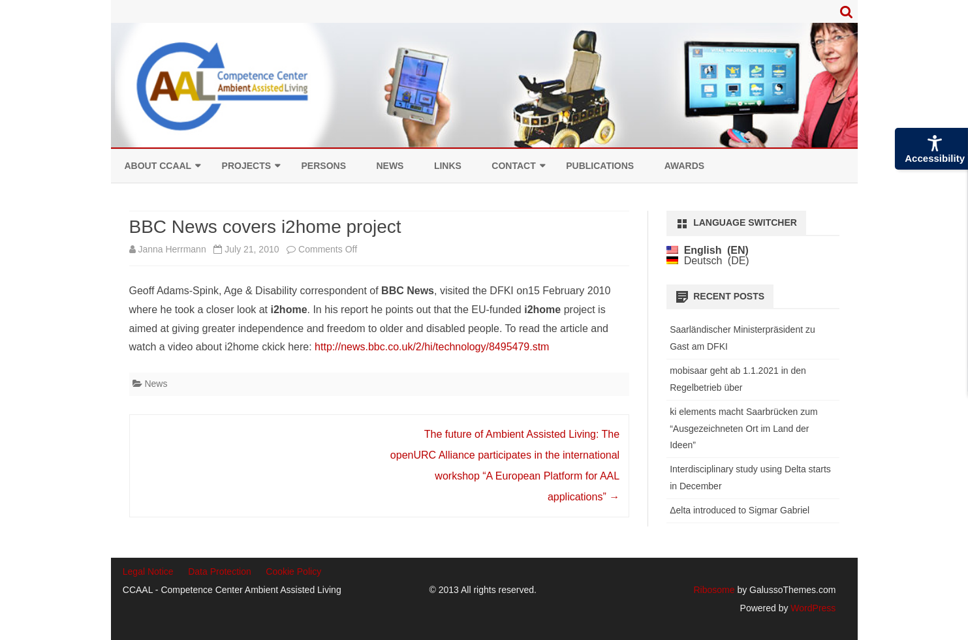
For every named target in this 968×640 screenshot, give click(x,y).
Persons (324, 165)
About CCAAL (158, 165)
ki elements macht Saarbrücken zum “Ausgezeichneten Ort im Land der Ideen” (743, 428)
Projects (246, 165)
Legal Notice (148, 571)
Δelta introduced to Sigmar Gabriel (739, 510)
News (389, 165)
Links (447, 165)
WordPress (811, 608)
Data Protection (219, 571)
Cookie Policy (293, 571)
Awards (684, 165)
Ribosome (713, 590)
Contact (513, 165)
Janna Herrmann (172, 249)
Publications (600, 165)
